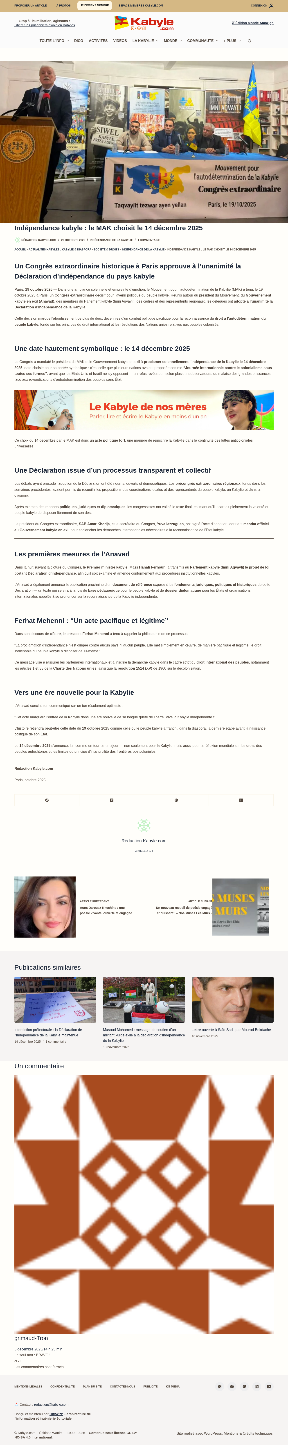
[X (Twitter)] (111, 800)
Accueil (20, 249)
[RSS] (256, 1386)
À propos (63, 5)
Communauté (203, 41)
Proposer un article (30, 5)
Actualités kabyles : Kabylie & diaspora (60, 249)
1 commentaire (149, 240)
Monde (173, 41)
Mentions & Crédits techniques (248, 1433)
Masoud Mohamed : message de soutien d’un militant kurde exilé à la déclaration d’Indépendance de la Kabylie (144, 1035)
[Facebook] (47, 800)
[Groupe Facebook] (244, 1386)
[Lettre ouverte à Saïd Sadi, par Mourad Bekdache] (233, 1000)
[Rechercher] (249, 41)
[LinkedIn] (241, 800)
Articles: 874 (144, 851)
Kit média (173, 1386)
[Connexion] (262, 6)
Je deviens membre (94, 5)
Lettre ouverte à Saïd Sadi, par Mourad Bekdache (231, 1030)
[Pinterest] (176, 800)
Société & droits (106, 249)
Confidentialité (62, 1386)
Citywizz (56, 1414)
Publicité (150, 1386)
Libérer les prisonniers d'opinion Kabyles (44, 25)
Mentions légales (28, 1386)
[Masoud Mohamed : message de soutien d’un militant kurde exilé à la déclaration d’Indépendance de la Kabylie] (144, 1000)
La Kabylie (146, 41)
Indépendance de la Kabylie (111, 240)
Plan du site (92, 1386)
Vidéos (120, 41)
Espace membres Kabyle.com (141, 5)
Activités (98, 41)
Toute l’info (55, 41)
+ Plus (233, 41)
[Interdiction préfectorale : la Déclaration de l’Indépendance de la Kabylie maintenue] (55, 1000)
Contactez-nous (122, 1386)
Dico (78, 41)
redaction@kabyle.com (51, 1404)
